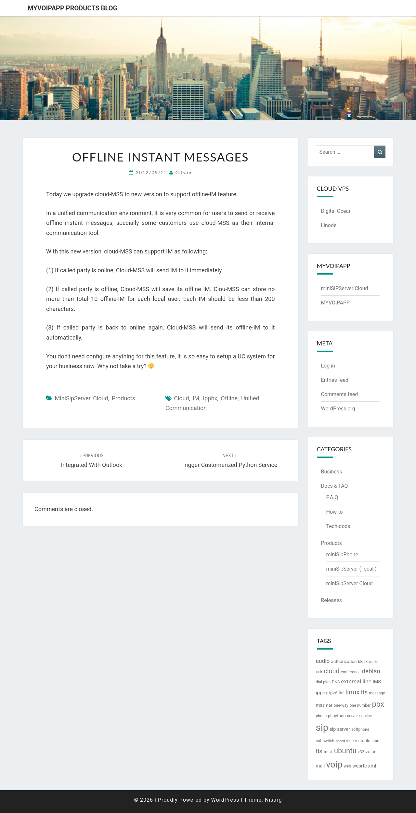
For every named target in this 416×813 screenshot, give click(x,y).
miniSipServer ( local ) (351, 569)
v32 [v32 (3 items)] (361, 752)
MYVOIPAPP (335, 303)
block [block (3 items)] (363, 661)
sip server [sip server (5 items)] (340, 729)
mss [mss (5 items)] (320, 705)
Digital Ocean (336, 211)
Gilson (184, 172)
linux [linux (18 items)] (352, 692)
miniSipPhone (342, 554)
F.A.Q (332, 497)
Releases (331, 600)
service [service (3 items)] (365, 716)
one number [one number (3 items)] (360, 705)
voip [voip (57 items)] (334, 764)
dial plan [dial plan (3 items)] (323, 682)
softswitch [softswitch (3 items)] (325, 741)
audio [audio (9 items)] (323, 661)
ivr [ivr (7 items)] (341, 693)
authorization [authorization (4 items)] (344, 661)
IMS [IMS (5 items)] (377, 682)
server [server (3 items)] (352, 716)
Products (123, 398)
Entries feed (335, 380)
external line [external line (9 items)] (356, 681)
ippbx (210, 398)
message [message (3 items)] (377, 693)
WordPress (225, 800)
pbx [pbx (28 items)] (378, 704)
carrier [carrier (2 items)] (374, 662)
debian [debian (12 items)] (371, 671)
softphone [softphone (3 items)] (360, 729)
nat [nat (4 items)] (329, 705)
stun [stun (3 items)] (375, 741)
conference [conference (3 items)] (351, 672)
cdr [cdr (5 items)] (319, 672)
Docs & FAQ (334, 486)
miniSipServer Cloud (81, 398)
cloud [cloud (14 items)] (331, 671)
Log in (328, 366)
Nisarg (273, 800)
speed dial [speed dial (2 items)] (343, 741)
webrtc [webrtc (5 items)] (359, 766)
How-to (334, 512)
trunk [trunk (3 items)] (328, 752)
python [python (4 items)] (339, 715)
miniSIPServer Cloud (344, 288)
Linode (329, 225)
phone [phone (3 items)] (321, 716)
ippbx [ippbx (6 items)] (322, 693)
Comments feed (339, 394)
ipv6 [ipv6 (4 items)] (333, 692)
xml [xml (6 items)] (372, 766)
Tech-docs (338, 526)
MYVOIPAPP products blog (72, 8)
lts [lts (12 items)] (364, 692)
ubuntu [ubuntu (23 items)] (345, 750)
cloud (181, 398)
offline (229, 398)
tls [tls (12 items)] (319, 751)
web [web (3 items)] (347, 766)
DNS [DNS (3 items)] (336, 682)
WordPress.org (338, 409)
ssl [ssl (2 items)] (355, 741)
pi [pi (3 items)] (329, 716)
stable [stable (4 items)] (364, 740)
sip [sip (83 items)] (322, 727)
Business (331, 472)
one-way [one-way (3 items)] (340, 705)
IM (196, 398)
